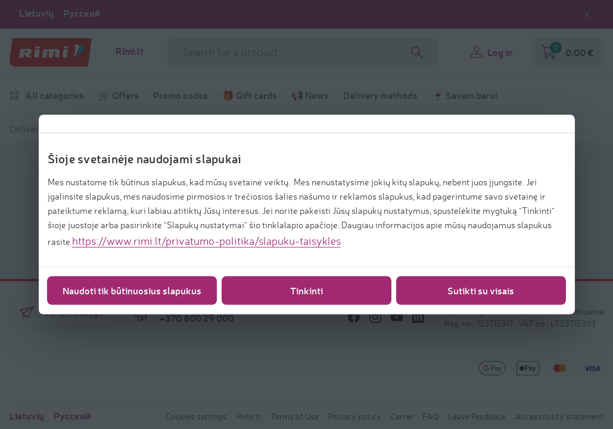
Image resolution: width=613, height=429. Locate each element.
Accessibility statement (559, 416)
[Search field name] (302, 52)
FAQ (430, 416)
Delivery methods (380, 95)
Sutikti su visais (480, 290)
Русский (81, 13)
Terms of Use (294, 416)
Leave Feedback (477, 416)
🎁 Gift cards (249, 95)
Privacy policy (354, 416)
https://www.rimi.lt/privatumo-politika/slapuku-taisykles (206, 240)
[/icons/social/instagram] (375, 317)
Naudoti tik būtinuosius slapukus (132, 290)
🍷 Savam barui (464, 95)
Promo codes (180, 95)
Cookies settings (196, 416)
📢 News (310, 95)
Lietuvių (36, 13)
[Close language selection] (587, 14)
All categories (47, 95)
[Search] (417, 52)
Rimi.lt (130, 51)
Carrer (402, 416)
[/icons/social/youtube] (397, 317)
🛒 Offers (118, 95)
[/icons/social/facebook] (354, 317)
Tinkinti (306, 290)
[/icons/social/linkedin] (418, 317)
